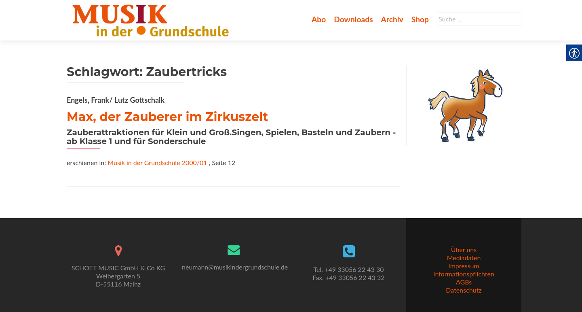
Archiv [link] (392, 19)
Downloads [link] (353, 19)
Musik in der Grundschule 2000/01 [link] (157, 162)
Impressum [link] (463, 266)
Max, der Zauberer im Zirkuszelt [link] (167, 116)
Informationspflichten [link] (463, 274)
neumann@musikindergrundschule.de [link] (235, 267)
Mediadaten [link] (464, 257)
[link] (152, 19)
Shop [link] (420, 19)
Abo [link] (319, 19)
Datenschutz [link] (463, 290)
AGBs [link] (464, 282)
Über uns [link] (464, 249)
